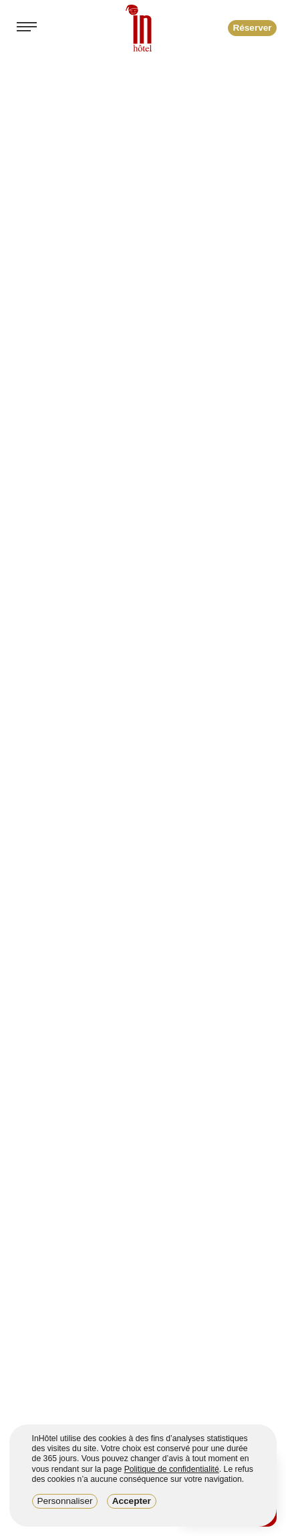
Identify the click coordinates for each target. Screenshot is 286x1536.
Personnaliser (64, 1501)
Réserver (252, 28)
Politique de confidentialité (171, 1469)
